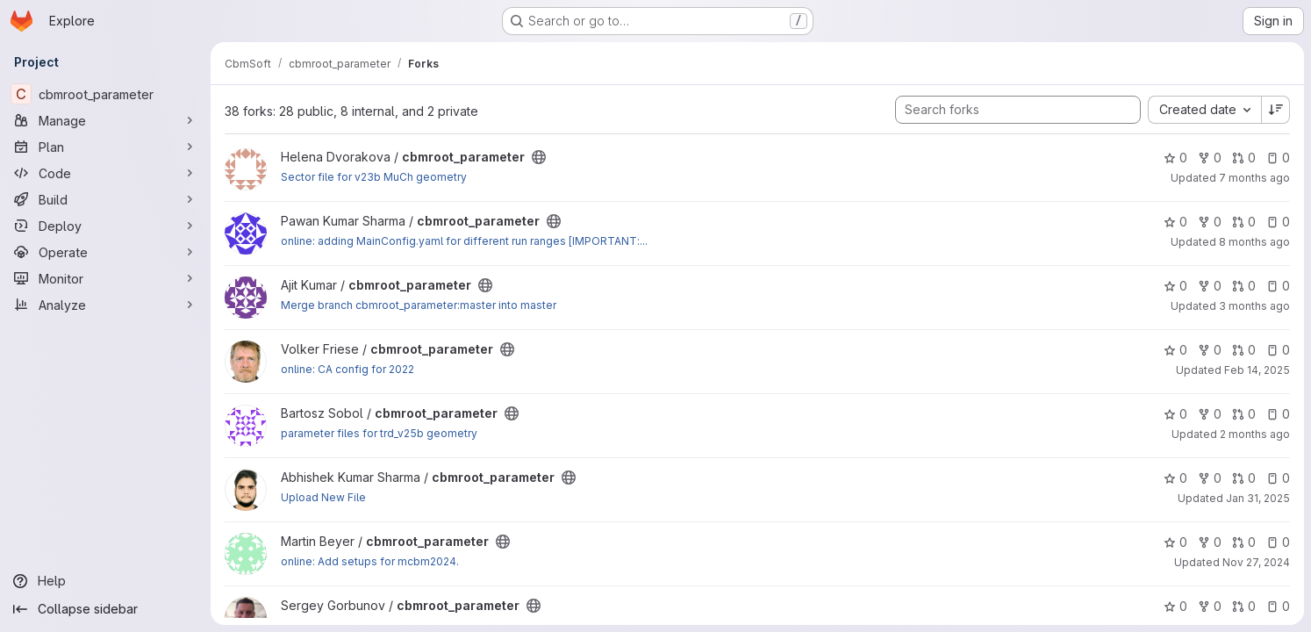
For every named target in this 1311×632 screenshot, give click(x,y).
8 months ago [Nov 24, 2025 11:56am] (1254, 241)
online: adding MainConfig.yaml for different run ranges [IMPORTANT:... (464, 241)
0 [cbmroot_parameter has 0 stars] (1175, 157)
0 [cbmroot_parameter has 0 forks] (1209, 157)
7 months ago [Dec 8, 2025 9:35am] (1254, 177)
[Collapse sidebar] (105, 609)
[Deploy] (105, 225)
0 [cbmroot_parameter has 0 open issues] (1278, 157)
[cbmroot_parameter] (105, 94)
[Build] (105, 199)
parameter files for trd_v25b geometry (379, 433)
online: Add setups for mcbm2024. (370, 561)
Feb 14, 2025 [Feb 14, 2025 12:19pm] (1257, 370)
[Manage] (105, 120)
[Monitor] (105, 278)
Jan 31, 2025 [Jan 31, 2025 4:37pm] (1258, 498)
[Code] (105, 173)
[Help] (105, 581)
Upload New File (323, 497)
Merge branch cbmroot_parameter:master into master (418, 305)
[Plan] (105, 146)
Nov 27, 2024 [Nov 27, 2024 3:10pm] (1256, 562)
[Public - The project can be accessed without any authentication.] (539, 157)
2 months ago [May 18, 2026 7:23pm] (1255, 434)
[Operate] (105, 252)
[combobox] (1204, 110)
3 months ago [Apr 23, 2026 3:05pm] (1254, 305)
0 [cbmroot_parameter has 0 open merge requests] (1244, 157)
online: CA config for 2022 (347, 369)
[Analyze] (105, 304)
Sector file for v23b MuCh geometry (374, 176)
